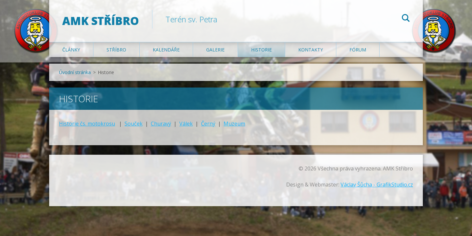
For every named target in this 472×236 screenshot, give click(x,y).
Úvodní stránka (75, 72)
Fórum (357, 50)
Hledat (406, 19)
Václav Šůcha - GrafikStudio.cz (377, 184)
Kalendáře (166, 50)
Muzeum (234, 123)
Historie (261, 50)
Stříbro (116, 50)
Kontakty (310, 50)
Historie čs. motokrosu (87, 123)
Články (71, 50)
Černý (208, 123)
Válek (186, 123)
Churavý (161, 123)
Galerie (215, 50)
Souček (134, 123)
